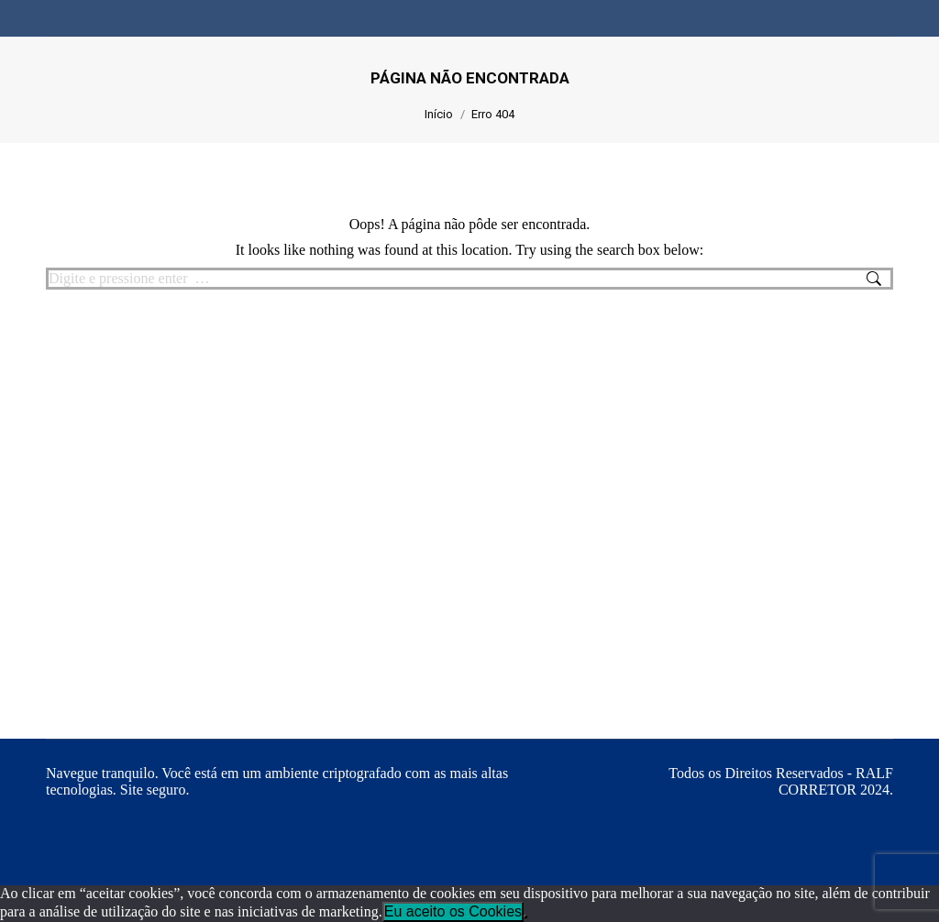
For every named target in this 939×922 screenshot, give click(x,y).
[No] (525, 916)
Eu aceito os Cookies (453, 911)
